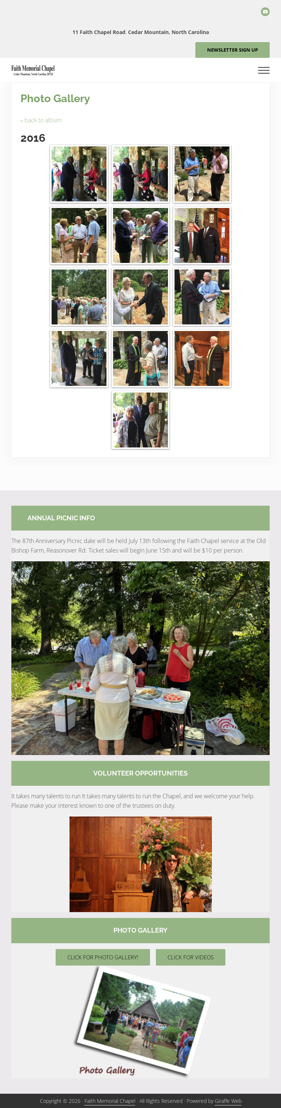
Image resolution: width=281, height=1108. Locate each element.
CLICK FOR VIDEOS (191, 957)
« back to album (40, 120)
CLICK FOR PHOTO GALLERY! (102, 957)
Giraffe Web (228, 1100)
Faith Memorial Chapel (110, 1100)
